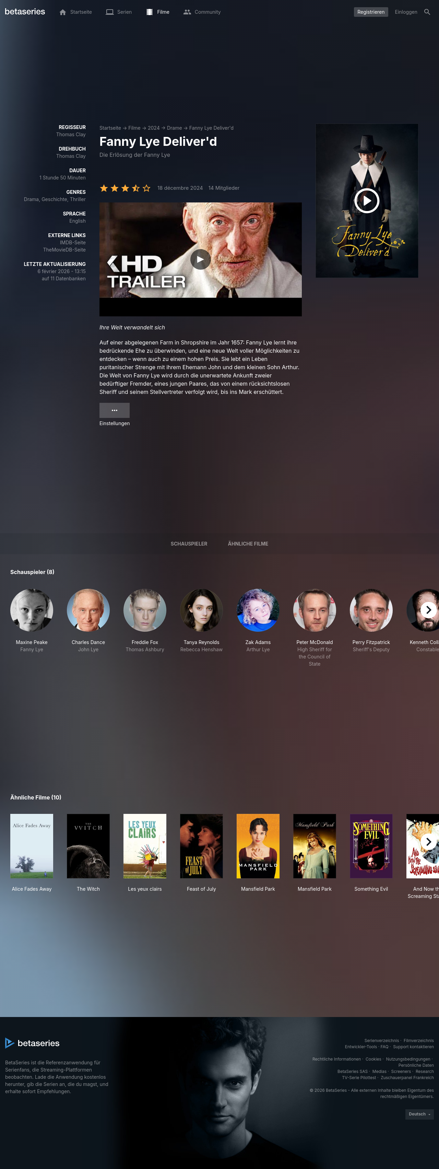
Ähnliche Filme (248, 544)
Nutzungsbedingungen (408, 1059)
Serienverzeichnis (382, 1040)
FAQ (385, 1046)
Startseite (110, 128)
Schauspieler (189, 544)
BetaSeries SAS (352, 1071)
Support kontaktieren (413, 1046)
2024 (154, 128)
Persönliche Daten (416, 1065)
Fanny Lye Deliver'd (211, 128)
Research (425, 1071)
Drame (174, 128)
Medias (379, 1071)
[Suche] (427, 12)
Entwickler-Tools (361, 1046)
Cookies (373, 1059)
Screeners (401, 1071)
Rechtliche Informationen (336, 1059)
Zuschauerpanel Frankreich (407, 1077)
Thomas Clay (71, 134)
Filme (134, 128)
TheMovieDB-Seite (64, 250)
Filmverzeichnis (419, 1040)
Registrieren (370, 12)
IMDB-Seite (73, 242)
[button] (31, 628)
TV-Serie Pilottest (359, 1077)
